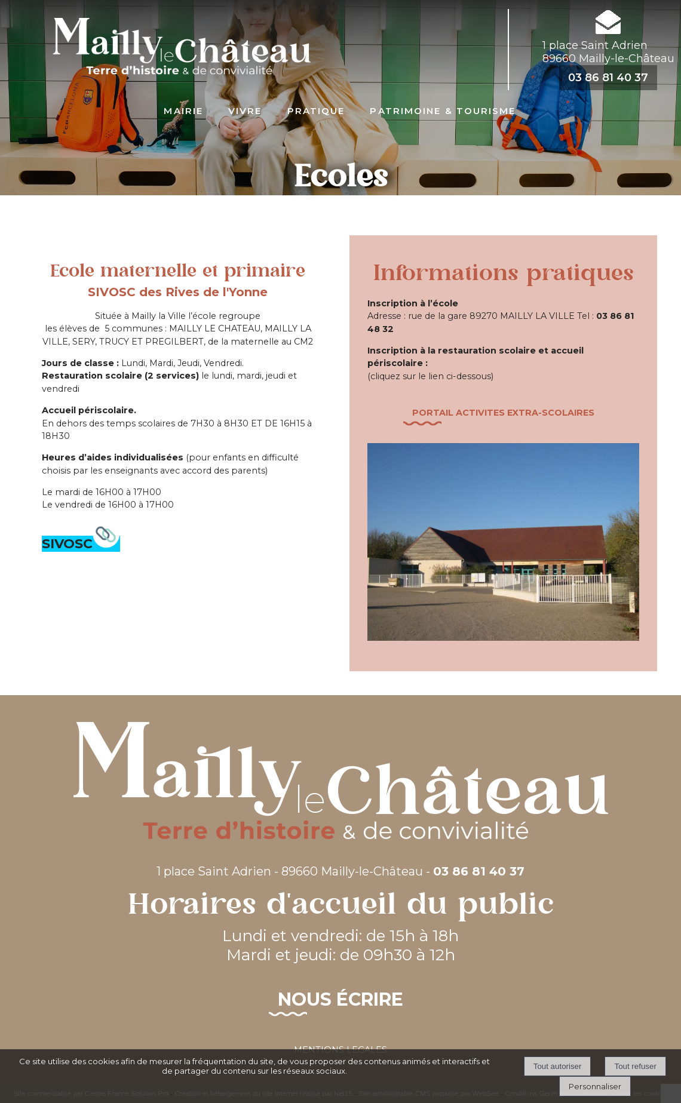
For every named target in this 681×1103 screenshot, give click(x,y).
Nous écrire (340, 999)
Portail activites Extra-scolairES (503, 412)
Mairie (183, 109)
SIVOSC (81, 544)
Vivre (245, 109)
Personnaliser (595, 1086)
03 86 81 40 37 (608, 77)
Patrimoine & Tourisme (443, 109)
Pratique (316, 109)
